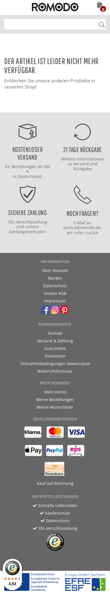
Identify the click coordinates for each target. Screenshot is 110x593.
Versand (81, 163)
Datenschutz (55, 285)
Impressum (55, 301)
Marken (55, 278)
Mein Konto (55, 392)
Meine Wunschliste (55, 407)
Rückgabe (82, 168)
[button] (99, 5)
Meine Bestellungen (55, 399)
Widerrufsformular (55, 371)
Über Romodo (55, 270)
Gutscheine (55, 348)
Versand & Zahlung (55, 340)
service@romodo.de (82, 227)
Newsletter (55, 356)
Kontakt (55, 333)
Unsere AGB (55, 293)
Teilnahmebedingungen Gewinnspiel (55, 363)
